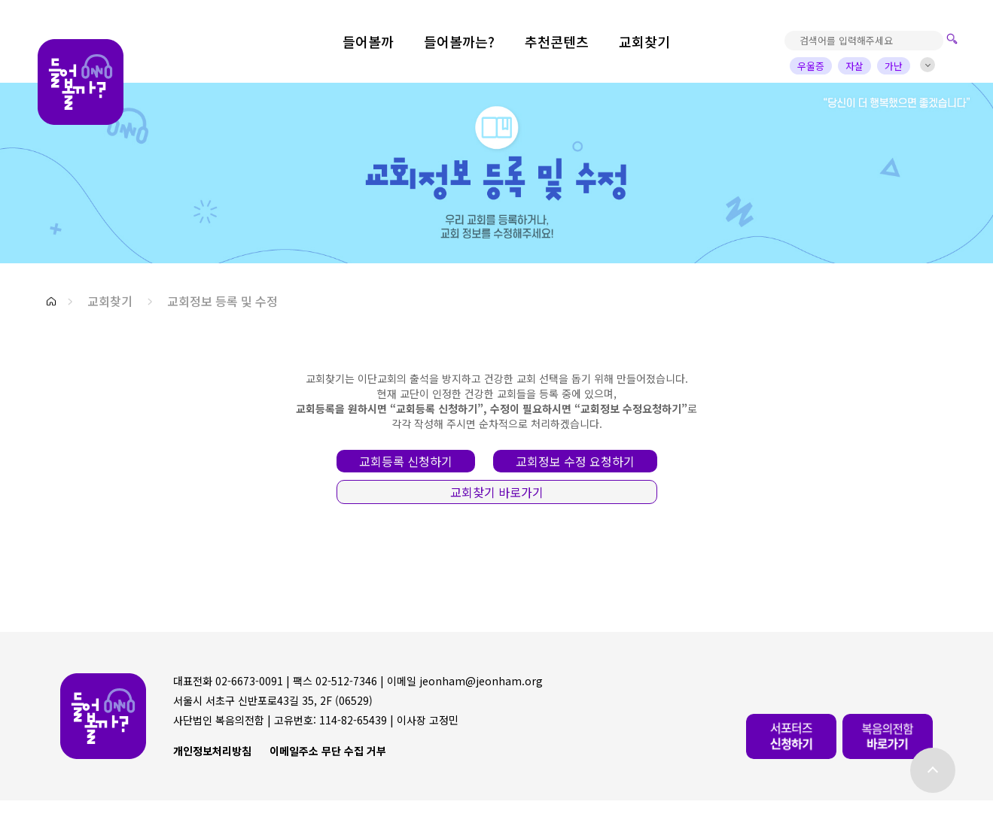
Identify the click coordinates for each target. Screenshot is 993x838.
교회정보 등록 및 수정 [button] (222, 301)
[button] (51, 301)
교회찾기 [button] (110, 301)
